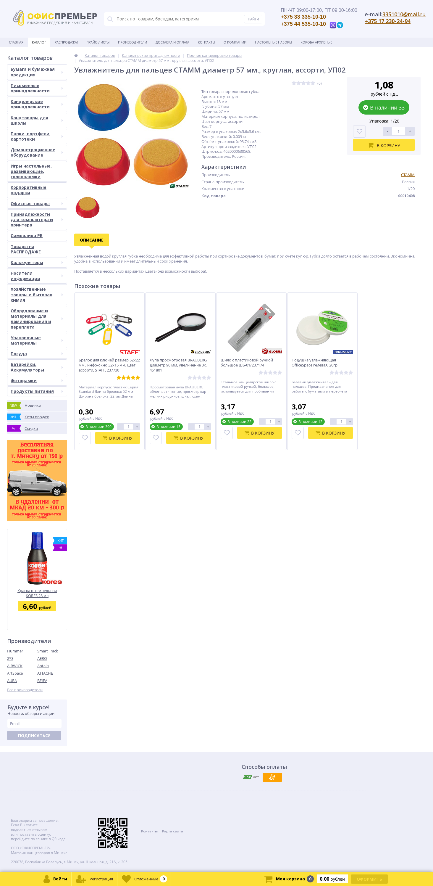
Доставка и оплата (172, 42)
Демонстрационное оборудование (37, 152)
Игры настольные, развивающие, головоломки (31, 171)
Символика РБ (27, 235)
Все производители (25, 689)
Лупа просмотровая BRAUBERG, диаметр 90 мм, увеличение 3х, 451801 (179, 365)
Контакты (206, 42)
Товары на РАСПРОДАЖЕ (26, 249)
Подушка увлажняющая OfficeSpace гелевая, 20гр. (315, 363)
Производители (132, 42)
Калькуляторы (37, 262)
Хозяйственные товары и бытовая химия (37, 294)
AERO (42, 658)
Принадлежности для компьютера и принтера (37, 219)
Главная (16, 42)
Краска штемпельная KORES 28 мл (37, 593)
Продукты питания (37, 391)
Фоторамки (37, 380)
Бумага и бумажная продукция (37, 71)
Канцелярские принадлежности (37, 104)
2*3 (10, 658)
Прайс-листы (97, 42)
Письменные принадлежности (37, 88)
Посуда (37, 353)
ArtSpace (15, 673)
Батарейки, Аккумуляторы (37, 366)
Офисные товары (37, 203)
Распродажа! (66, 42)
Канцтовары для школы (37, 120)
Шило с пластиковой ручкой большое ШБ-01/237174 (247, 363)
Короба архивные (316, 42)
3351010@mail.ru (404, 14)
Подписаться (34, 735)
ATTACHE (45, 673)
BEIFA (42, 680)
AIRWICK (14, 665)
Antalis (43, 665)
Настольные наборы (273, 42)
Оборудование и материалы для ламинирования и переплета (37, 319)
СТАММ (408, 174)
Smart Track (47, 651)
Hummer (15, 651)
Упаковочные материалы (37, 340)
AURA (12, 680)
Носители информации (37, 275)
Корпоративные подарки (28, 189)
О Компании (235, 42)
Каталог (39, 42)
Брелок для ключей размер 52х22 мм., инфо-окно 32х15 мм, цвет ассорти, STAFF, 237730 (109, 365)
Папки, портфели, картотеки (37, 136)
